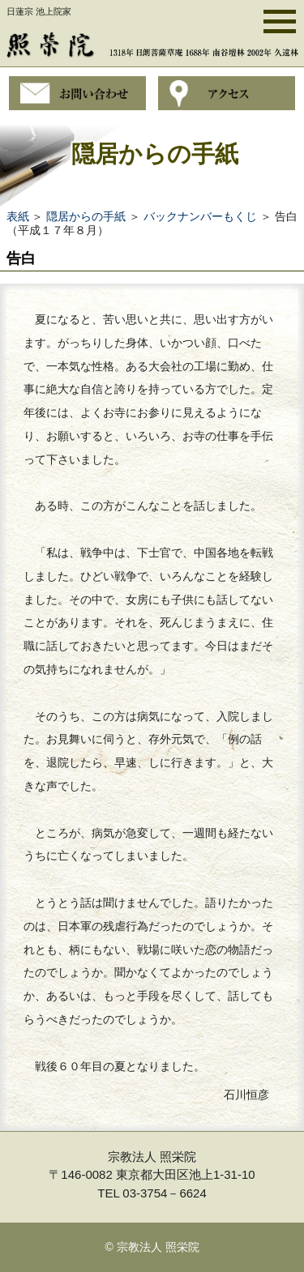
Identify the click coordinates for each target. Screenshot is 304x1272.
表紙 (17, 216)
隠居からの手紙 (86, 216)
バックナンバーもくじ (200, 216)
